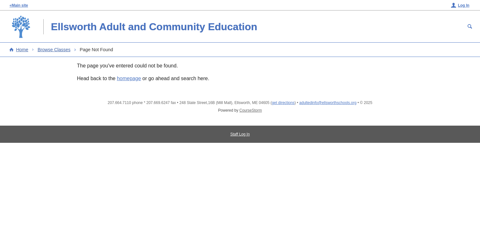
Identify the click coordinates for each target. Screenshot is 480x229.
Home (22, 49)
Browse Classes (54, 49)
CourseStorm (251, 110)
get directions (283, 103)
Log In (463, 5)
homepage (129, 78)
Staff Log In (240, 134)
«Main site (19, 5)
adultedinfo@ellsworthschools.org (328, 103)
